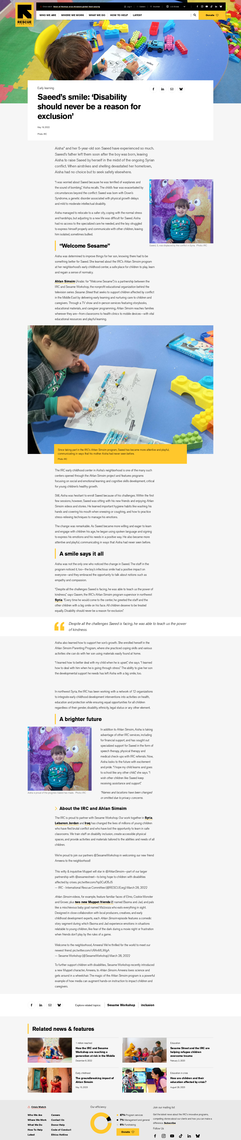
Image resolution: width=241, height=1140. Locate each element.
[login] (128, 6)
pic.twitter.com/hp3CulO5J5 (95, 882)
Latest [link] (31, 1134)
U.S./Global (174, 6)
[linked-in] (216, 6)
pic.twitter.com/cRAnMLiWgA (91, 950)
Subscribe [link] (170, 1123)
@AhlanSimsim (114, 871)
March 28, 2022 (137, 887)
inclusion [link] (147, 1005)
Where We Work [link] (37, 1119)
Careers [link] (142, 6)
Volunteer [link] (156, 6)
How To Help (119, 15)
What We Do (97, 15)
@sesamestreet (84, 877)
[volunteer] (155, 6)
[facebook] (197, 6)
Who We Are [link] (35, 1115)
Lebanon (61, 823)
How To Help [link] (35, 1129)
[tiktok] (211, 6)
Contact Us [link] (57, 1119)
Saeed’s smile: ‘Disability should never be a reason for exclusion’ (89, 106)
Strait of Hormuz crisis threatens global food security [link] (76, 6)
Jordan (74, 823)
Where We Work (72, 15)
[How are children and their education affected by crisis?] (167, 1080)
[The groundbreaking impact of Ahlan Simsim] (73, 1080)
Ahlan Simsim (65, 281)
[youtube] (207, 6)
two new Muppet (94, 902)
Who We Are (48, 15)
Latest (137, 15)
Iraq (87, 823)
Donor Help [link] (58, 1124)
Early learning (46, 88)
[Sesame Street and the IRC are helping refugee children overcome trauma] (167, 1050)
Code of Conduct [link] (61, 1129)
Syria (58, 600)
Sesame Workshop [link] (121, 1005)
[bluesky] (221, 6)
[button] (212, 15)
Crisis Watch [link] (38, 1107)
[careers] (141, 6)
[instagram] (202, 6)
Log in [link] (129, 6)
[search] (195, 15)
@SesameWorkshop (106, 855)
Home (24, 14)
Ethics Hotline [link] (59, 1134)
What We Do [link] (35, 1124)
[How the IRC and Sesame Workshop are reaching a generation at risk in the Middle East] (73, 1050)
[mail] (172, 89)
